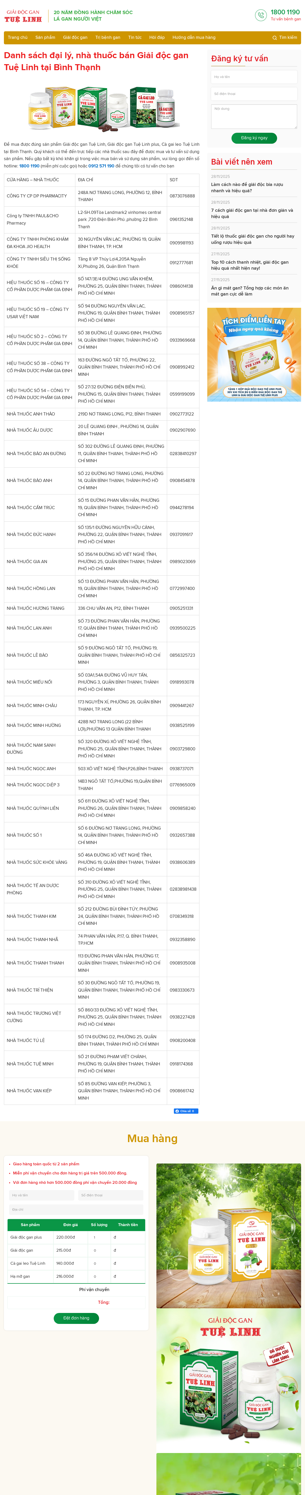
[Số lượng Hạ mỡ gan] (99, 1276)
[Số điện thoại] (254, 93)
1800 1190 (285, 12)
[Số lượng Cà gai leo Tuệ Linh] (99, 1263)
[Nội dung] (254, 116)
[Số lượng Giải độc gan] (99, 1250)
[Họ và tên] (254, 76)
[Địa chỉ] (76, 1209)
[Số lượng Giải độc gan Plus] (99, 1237)
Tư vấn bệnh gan (286, 19)
